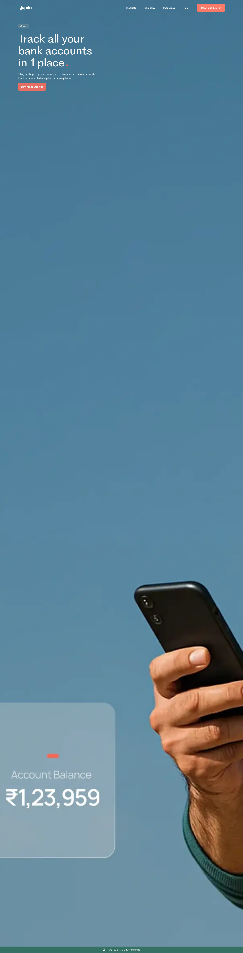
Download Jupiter (211, 7)
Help (185, 7)
